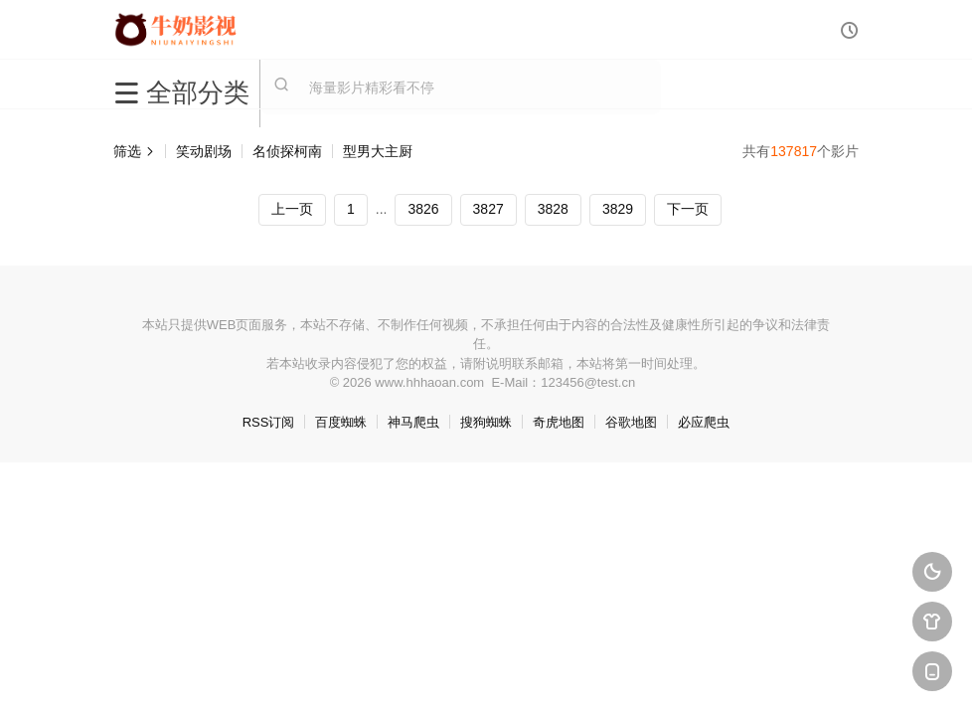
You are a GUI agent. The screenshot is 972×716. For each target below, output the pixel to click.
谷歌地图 (631, 422)
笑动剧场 (204, 151)
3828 (553, 209)
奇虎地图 (558, 422)
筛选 (134, 151)
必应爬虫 (703, 422)
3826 (422, 209)
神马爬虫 (413, 422)
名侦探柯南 (287, 151)
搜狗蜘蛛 (486, 422)
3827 (488, 209)
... (382, 209)
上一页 (292, 209)
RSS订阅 (269, 422)
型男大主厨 (377, 151)
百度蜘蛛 (341, 422)
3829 (617, 209)
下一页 (688, 209)
